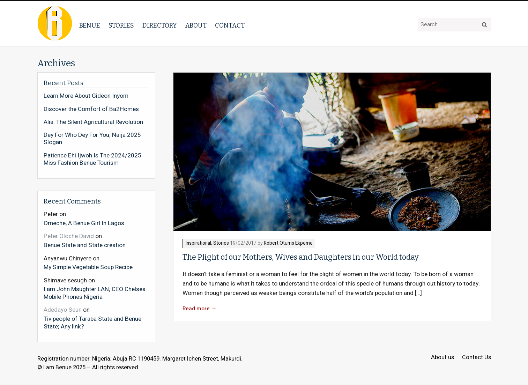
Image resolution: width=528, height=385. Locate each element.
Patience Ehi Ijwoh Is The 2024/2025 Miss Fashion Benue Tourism (92, 159)
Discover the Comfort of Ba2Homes (91, 109)
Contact (230, 25)
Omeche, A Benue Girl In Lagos (84, 223)
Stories (121, 25)
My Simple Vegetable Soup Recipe (88, 267)
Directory (159, 25)
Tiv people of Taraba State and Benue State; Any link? (92, 322)
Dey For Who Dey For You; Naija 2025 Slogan (92, 138)
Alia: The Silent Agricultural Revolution (93, 122)
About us (442, 358)
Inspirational (198, 243)
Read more (200, 309)
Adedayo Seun (63, 309)
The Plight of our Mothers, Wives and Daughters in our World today (301, 257)
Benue (89, 25)
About (196, 25)
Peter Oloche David (69, 236)
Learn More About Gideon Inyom (86, 96)
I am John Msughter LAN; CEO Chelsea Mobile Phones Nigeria (95, 293)
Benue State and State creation (85, 245)
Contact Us (476, 358)
